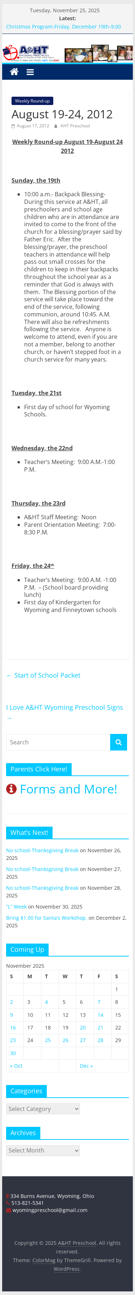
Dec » (86, 1065)
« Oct (16, 1065)
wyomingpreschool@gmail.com (46, 1210)
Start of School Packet (43, 675)
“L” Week (16, 906)
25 (48, 1040)
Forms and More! (61, 788)
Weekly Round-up (32, 101)
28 (100, 1040)
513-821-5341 (25, 1202)
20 (83, 1027)
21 (100, 1027)
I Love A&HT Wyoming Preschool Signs (64, 712)
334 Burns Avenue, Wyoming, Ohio (50, 1196)
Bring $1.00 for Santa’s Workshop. (46, 917)
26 (65, 1040)
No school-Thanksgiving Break (42, 850)
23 (13, 1040)
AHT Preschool (75, 126)
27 (83, 1040)
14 (100, 1014)
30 (13, 1053)
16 (13, 1027)
